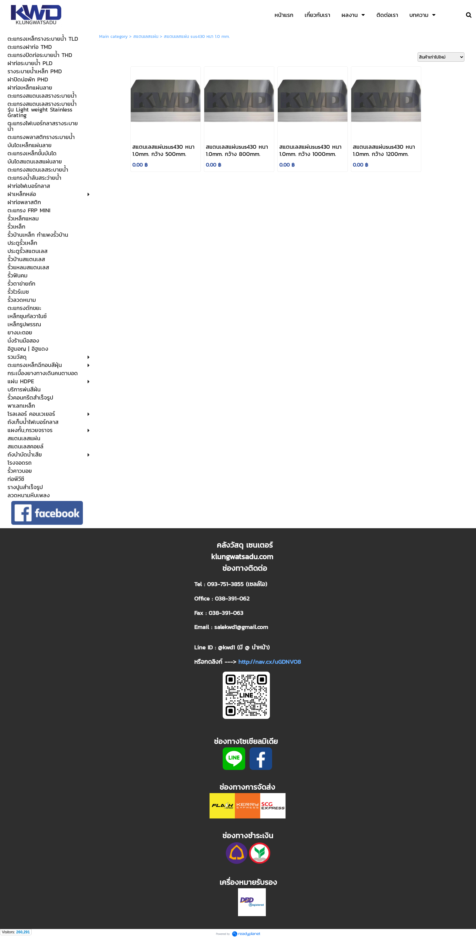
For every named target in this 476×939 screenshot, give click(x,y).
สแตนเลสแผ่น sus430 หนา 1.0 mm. (197, 36)
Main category (113, 36)
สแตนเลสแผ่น (145, 36)
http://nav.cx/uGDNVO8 (269, 661)
